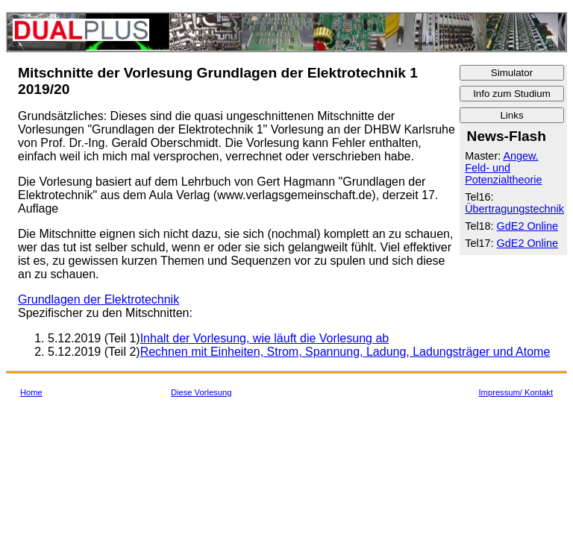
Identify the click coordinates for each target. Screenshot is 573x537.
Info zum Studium (512, 93)
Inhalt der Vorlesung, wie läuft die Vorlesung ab (264, 338)
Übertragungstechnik (514, 209)
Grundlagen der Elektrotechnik (98, 299)
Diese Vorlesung (201, 392)
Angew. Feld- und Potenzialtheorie (503, 168)
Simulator (512, 72)
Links (511, 115)
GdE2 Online (527, 226)
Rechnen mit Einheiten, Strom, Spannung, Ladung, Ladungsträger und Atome (345, 351)
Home (31, 392)
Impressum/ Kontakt (516, 392)
